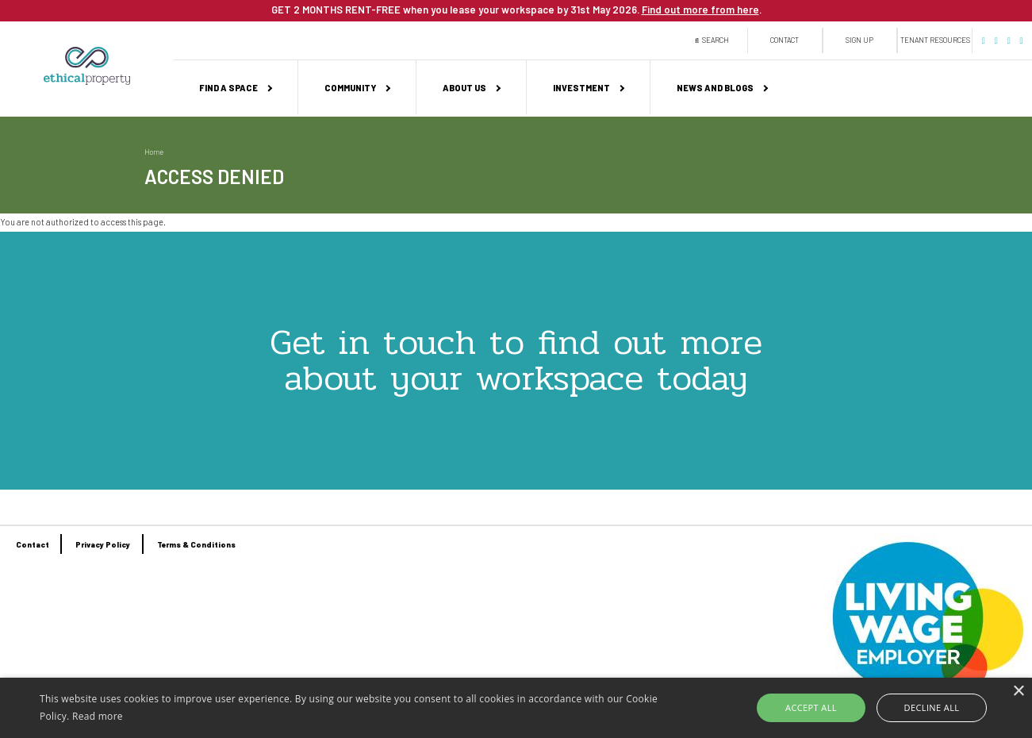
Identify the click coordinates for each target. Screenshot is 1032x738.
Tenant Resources (935, 40)
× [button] (1018, 692)
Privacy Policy (102, 544)
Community (350, 88)
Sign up (859, 40)
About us (464, 88)
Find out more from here (700, 9)
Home (153, 152)
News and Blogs (715, 88)
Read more (97, 716)
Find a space (228, 88)
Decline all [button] (932, 707)
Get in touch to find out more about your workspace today (516, 360)
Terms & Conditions (196, 544)
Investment (581, 88)
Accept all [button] (811, 707)
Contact (784, 40)
